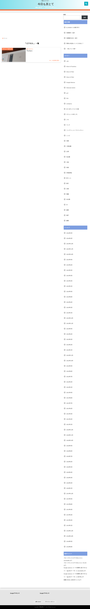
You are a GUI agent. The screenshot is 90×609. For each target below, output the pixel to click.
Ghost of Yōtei (70, 71)
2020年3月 (69, 477)
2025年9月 (69, 259)
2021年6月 (69, 408)
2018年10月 (69, 536)
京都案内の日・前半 (71, 38)
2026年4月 (69, 238)
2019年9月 (69, 499)
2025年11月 (69, 249)
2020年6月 (69, 461)
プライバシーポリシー (50, 7)
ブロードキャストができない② (72, 558)
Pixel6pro (29, 51)
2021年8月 (69, 398)
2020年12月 (69, 429)
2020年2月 (69, 483)
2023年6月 (69, 334)
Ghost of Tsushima (71, 66)
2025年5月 (69, 270)
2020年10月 (69, 440)
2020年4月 (69, 472)
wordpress (69, 103)
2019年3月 (69, 515)
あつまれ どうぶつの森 (72, 109)
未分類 (68, 199)
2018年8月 (69, 546)
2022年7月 (69, 376)
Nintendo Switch (70, 87)
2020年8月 (69, 451)
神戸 (67, 215)
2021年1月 (69, 424)
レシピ (68, 135)
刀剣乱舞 (68, 146)
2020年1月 (69, 488)
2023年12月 (69, 318)
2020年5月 (69, 467)
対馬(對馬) (69, 172)
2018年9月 (69, 541)
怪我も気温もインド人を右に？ (74, 43)
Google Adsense (70, 82)
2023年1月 (69, 350)
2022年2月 (69, 382)
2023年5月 (69, 339)
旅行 (67, 183)
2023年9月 (69, 328)
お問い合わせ (38, 7)
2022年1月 (69, 387)
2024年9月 (69, 291)
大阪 (67, 162)
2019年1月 (69, 525)
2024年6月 (69, 302)
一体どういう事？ (71, 48)
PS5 (67, 98)
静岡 (67, 220)
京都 (67, 141)
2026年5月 (69, 233)
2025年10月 (69, 254)
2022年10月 (69, 360)
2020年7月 (69, 456)
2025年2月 (69, 281)
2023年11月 (69, 323)
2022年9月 (69, 366)
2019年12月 (69, 493)
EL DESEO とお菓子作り (73, 27)
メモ (67, 119)
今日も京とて (46, 4)
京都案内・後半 (70, 32)
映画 (67, 194)
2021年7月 (69, 403)
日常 (67, 188)
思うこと (68, 178)
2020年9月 (69, 445)
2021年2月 (69, 419)
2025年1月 (69, 286)
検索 (64, 14)
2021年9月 (69, 392)
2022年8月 (69, 371)
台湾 (67, 151)
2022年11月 (69, 355)
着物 (67, 210)
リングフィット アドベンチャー (75, 130)
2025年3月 (69, 275)
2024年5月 (69, 307)
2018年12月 (69, 530)
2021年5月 (69, 413)
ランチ (68, 125)
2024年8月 (69, 297)
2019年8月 (69, 504)
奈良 (67, 167)
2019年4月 (69, 509)
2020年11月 (69, 435)
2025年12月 (69, 243)
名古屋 (68, 157)
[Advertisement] (31, 23)
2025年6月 (69, 265)
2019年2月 (69, 520)
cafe (67, 61)
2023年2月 (69, 344)
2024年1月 (69, 312)
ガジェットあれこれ (71, 114)
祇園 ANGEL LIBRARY (70, 580)
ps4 (67, 93)
